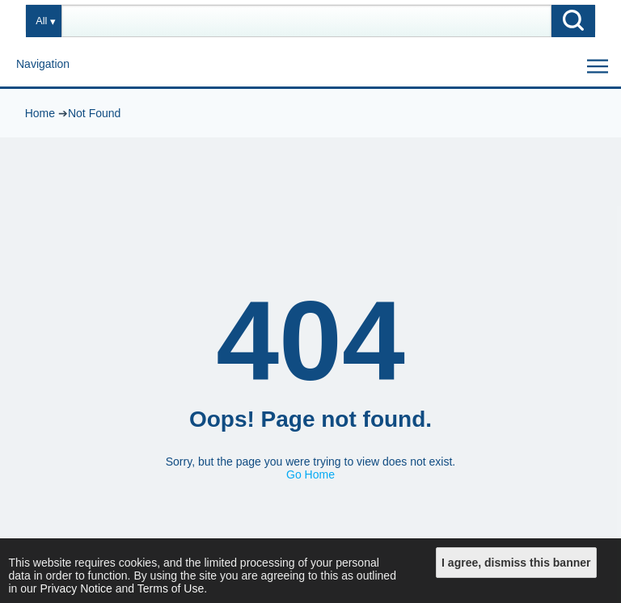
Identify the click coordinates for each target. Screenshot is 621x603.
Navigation (43, 63)
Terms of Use (170, 588)
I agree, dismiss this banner (515, 562)
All (41, 21)
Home (40, 113)
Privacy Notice (76, 588)
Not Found (94, 113)
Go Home (310, 474)
